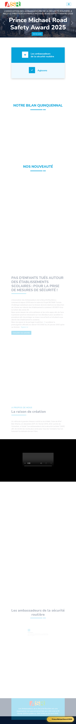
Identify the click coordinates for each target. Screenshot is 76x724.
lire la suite (37, 34)
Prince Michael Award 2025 (60, 719)
